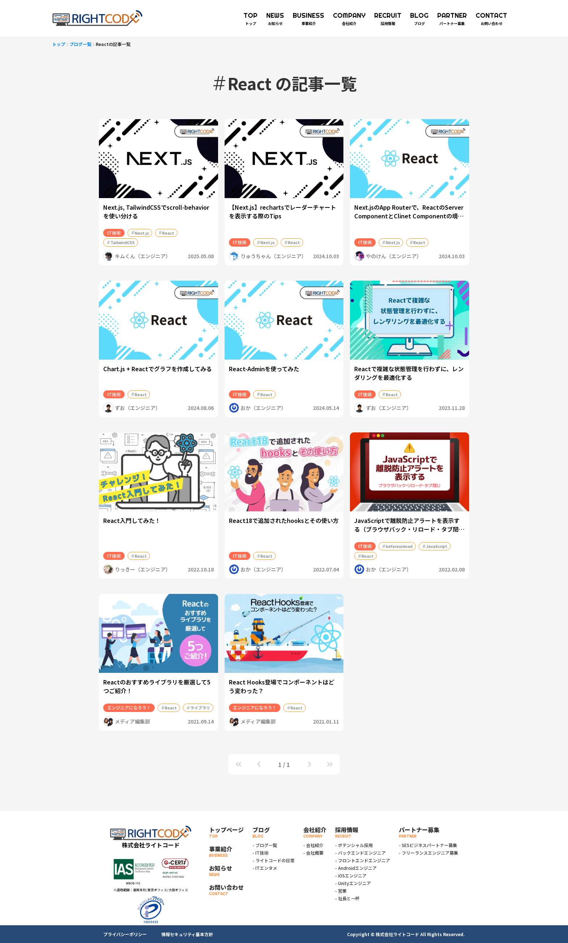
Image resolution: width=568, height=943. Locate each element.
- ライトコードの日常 (273, 860)
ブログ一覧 (80, 44)
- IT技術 (260, 853)
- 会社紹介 (313, 845)
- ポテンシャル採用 (354, 845)
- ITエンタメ (264, 868)
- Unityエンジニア (353, 883)
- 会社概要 (313, 853)
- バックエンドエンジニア (360, 853)
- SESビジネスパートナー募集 (428, 845)
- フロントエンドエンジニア (362, 860)
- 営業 (341, 891)
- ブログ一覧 (264, 845)
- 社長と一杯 (347, 898)
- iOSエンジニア (351, 875)
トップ (58, 44)
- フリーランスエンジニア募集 (428, 853)
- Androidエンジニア (356, 868)
